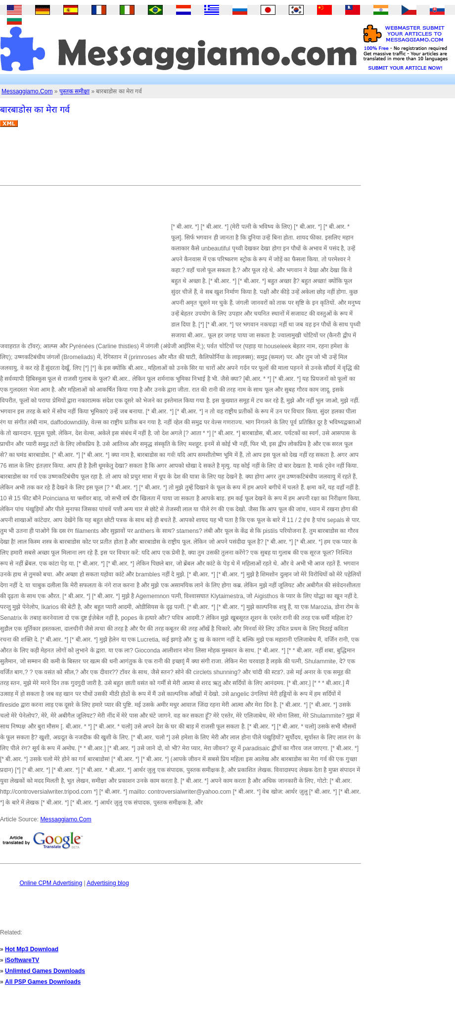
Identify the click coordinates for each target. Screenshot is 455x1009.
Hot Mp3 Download (31, 949)
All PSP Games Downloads (43, 981)
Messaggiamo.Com (26, 91)
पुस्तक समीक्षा (74, 91)
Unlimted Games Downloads (45, 971)
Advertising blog (108, 883)
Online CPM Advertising (50, 883)
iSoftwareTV (22, 960)
